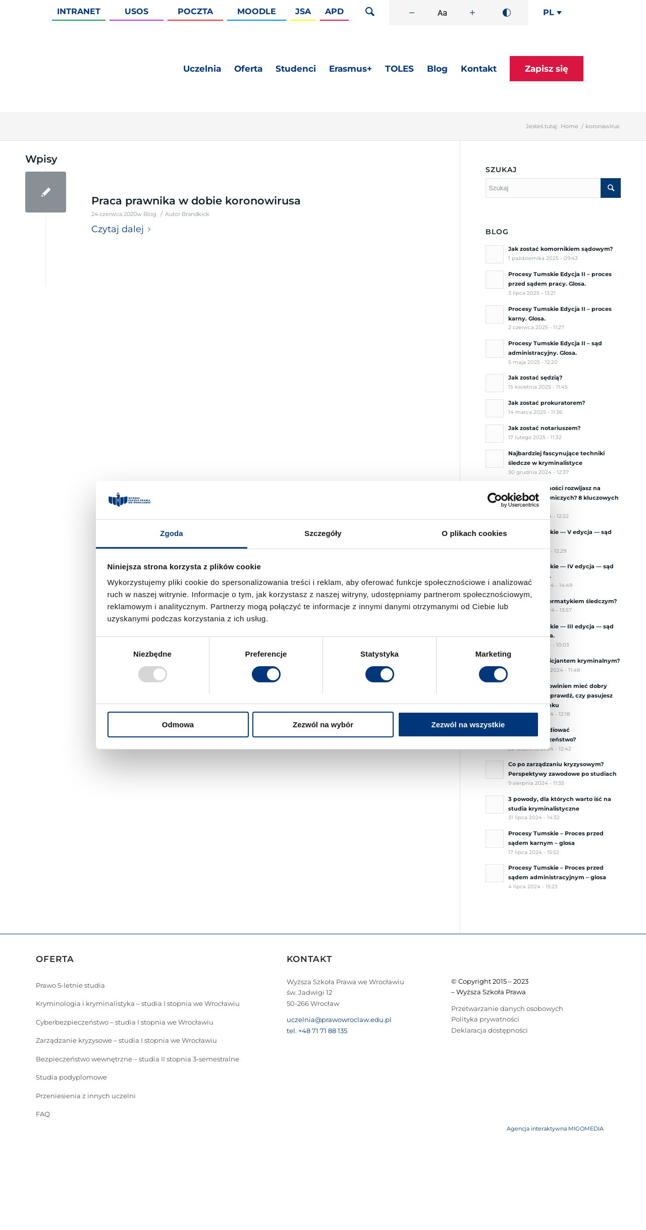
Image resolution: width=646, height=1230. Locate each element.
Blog (149, 214)
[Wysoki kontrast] (506, 12)
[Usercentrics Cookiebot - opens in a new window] (495, 500)
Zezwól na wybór (323, 724)
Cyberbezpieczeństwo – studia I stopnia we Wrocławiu (124, 1022)
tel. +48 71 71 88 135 (317, 1031)
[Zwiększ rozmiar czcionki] (472, 12)
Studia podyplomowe (71, 1077)
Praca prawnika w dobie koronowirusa (196, 200)
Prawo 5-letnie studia (70, 985)
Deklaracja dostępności (489, 1030)
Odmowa (178, 724)
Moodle (256, 11)
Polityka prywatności (485, 1019)
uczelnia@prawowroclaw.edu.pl (339, 1019)
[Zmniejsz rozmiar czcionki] (411, 12)
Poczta (195, 11)
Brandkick (195, 214)
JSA (303, 11)
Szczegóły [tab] (322, 533)
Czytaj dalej (122, 229)
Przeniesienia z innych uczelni (86, 1096)
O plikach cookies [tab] (474, 533)
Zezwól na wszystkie (468, 724)
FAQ (43, 1114)
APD (334, 11)
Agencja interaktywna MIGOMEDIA (555, 1128)
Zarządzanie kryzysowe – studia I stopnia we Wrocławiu (126, 1040)
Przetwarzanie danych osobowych (507, 1008)
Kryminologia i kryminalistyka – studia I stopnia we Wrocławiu (138, 1003)
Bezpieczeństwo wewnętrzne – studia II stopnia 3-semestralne (137, 1059)
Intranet (78, 11)
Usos (136, 11)
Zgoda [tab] (171, 533)
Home (569, 126)
